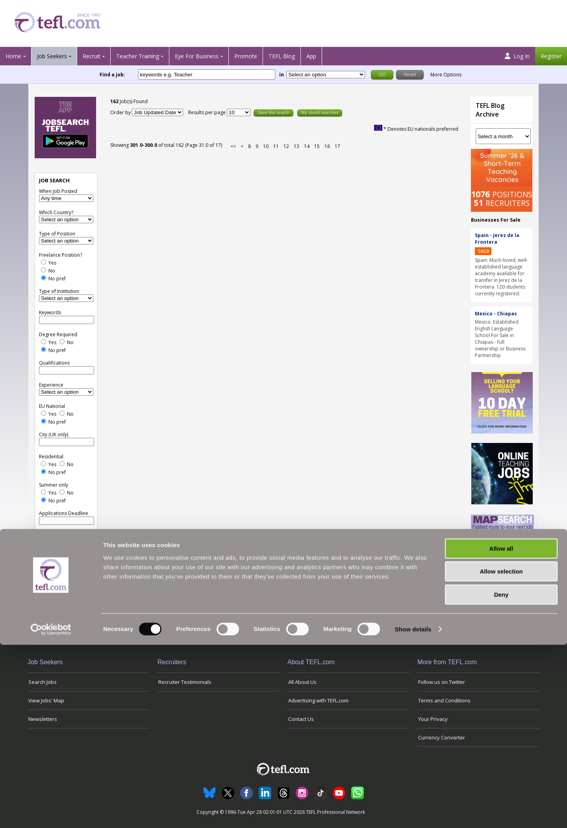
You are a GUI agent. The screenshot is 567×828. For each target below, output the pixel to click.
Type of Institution (59, 291)
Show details (413, 812)
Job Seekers (52, 56)
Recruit (91, 56)
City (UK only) (53, 434)
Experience (51, 385)
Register (551, 56)
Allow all (501, 731)
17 (337, 146)
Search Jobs (42, 681)
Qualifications (54, 362)
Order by (120, 112)
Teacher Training (137, 56)
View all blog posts (499, 621)
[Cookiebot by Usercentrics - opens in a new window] (51, 813)
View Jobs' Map (46, 700)
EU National (52, 406)
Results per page (207, 112)
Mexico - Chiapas (496, 313)
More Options (445, 74)
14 (306, 146)
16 (327, 146)
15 (317, 146)
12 (286, 146)
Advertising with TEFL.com (318, 700)
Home (13, 56)
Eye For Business (197, 56)
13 (296, 146)
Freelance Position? (60, 255)
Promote (245, 56)
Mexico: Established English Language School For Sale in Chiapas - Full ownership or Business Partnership (500, 339)
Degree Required (58, 334)
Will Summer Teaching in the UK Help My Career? (500, 596)
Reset (78, 534)
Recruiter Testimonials (184, 681)
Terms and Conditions (444, 700)
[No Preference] (43, 277)
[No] (43, 269)
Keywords (50, 312)
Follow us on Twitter (441, 681)
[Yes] (43, 262)
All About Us (302, 681)
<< (233, 146)
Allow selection (501, 755)
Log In (517, 56)
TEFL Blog (282, 56)
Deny (501, 777)
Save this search (273, 112)
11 (276, 146)
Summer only (53, 485)
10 (266, 146)
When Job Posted (58, 191)
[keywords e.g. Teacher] (206, 74)
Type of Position (57, 233)
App (311, 56)
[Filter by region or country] (325, 74)
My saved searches (320, 112)
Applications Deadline (63, 513)
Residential (51, 456)
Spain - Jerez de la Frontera (497, 238)
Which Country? (56, 212)
